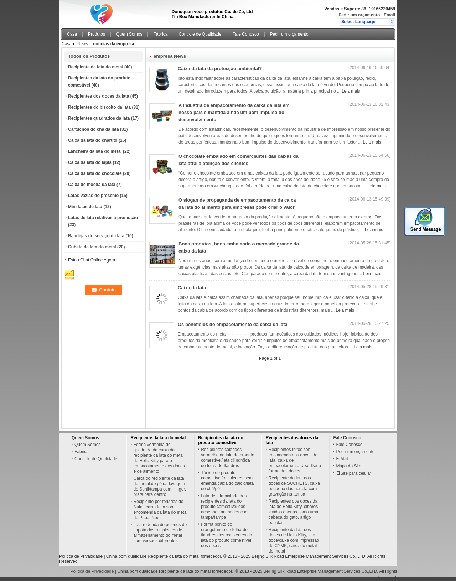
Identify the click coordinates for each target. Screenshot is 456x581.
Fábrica (160, 34)
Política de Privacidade (81, 556)
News (82, 43)
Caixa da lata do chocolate (95, 173)
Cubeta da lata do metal (92, 246)
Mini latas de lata (85, 206)
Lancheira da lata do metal (95, 151)
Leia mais (351, 91)
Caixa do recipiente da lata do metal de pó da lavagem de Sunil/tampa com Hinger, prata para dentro (160, 486)
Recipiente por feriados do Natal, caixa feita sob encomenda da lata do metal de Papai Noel (160, 509)
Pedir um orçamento (359, 14)
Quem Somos (129, 34)
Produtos (96, 34)
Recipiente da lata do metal (95, 66)
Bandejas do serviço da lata (96, 235)
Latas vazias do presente (93, 195)
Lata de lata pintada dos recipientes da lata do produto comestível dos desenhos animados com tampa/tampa (224, 506)
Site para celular (353, 473)
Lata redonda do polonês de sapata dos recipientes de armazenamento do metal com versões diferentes (160, 532)
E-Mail (342, 458)
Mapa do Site (348, 465)
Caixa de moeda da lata (91, 184)
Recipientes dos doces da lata (98, 96)
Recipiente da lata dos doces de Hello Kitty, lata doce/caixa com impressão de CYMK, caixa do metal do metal (294, 540)
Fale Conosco (246, 34)
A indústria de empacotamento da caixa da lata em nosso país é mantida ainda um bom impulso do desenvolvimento (234, 112)
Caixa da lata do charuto (93, 140)
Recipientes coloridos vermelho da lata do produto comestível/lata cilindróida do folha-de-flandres (227, 457)
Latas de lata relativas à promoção (103, 217)
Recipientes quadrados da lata (99, 118)
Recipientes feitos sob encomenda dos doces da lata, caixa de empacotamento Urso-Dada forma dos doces (295, 460)
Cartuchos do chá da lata (93, 129)
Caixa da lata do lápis (90, 162)
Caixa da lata (192, 287)
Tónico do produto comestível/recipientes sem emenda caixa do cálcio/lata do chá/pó (227, 480)
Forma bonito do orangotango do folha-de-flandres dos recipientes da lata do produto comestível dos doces (226, 535)
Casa (72, 34)
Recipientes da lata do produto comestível (220, 440)
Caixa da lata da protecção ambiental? (220, 68)
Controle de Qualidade (199, 34)
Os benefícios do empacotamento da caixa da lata (232, 324)
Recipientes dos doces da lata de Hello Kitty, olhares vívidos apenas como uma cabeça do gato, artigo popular (293, 512)
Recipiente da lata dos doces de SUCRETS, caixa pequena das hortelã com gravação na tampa (294, 486)
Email (389, 14)
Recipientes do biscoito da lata (99, 107)
